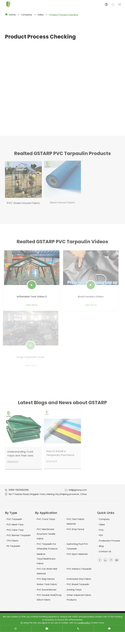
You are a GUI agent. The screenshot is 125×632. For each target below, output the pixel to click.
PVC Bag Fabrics (46, 579)
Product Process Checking (63, 14)
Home (12, 14)
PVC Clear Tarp (15, 530)
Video (41, 14)
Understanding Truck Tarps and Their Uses (20, 451)
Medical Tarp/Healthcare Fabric (46, 558)
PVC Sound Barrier (47, 589)
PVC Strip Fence (75, 529)
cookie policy (83, 622)
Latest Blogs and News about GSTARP (62, 404)
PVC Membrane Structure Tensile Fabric (46, 534)
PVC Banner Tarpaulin (18, 535)
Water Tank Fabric (47, 584)
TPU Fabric (12, 540)
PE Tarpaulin (13, 546)
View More (30, 305)
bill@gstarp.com (78, 489)
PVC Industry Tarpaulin (79, 568)
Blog (101, 546)
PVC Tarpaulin (14, 519)
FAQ (101, 530)
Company (26, 14)
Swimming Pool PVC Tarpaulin (77, 546)
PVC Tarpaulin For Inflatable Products (47, 546)
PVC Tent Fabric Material (75, 521)
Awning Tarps (74, 589)
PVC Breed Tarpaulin (78, 584)
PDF (101, 535)
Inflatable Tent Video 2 (30, 296)
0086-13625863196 (19, 489)
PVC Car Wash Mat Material (47, 571)
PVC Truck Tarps (46, 519)
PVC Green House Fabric (23, 201)
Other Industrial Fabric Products (79, 597)
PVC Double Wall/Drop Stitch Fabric (49, 597)
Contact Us (105, 551)
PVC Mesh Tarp (15, 524)
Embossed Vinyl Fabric (79, 579)
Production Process (109, 540)
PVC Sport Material (77, 554)
